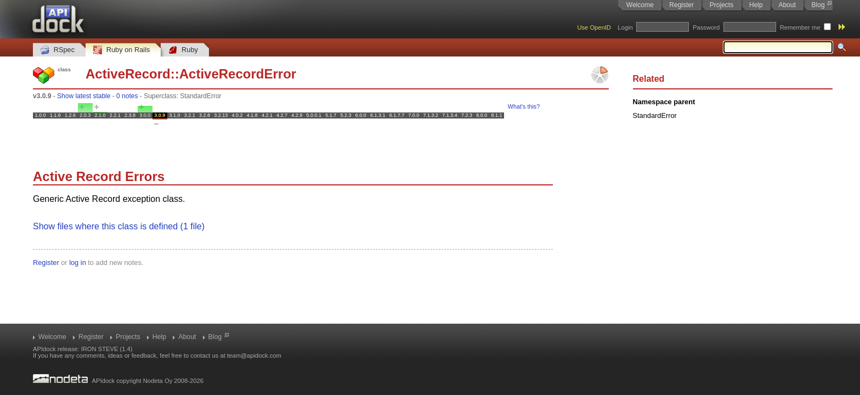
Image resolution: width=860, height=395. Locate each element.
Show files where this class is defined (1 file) (119, 226)
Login (625, 27)
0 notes (127, 96)
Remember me (800, 27)
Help (756, 5)
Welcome (640, 5)
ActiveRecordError (237, 73)
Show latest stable (83, 96)
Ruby (183, 50)
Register (681, 5)
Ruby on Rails (121, 50)
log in (77, 262)
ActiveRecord (128, 73)
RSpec (58, 50)
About (786, 5)
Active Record (77, 176)
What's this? (524, 106)
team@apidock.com (254, 355)
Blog (818, 5)
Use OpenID (594, 27)
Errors (145, 176)
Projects (721, 5)
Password (706, 27)
